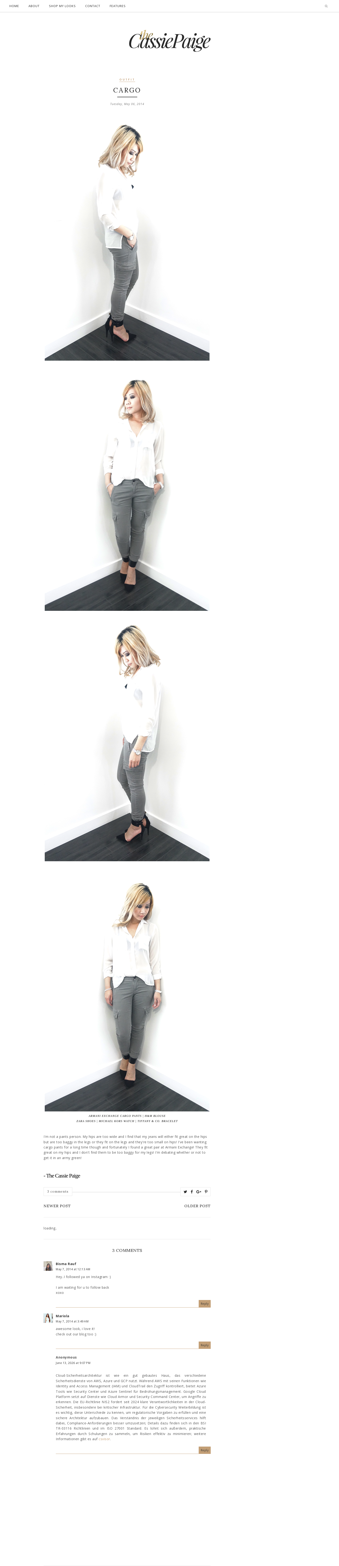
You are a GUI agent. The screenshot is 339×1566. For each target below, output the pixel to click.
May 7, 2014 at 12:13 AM (73, 1269)
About (34, 6)
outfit (127, 80)
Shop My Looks (62, 6)
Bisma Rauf (66, 1264)
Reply (205, 1304)
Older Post (197, 1205)
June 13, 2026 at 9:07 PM (73, 1363)
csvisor (104, 1439)
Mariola (62, 1316)
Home (14, 6)
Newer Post (57, 1205)
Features (118, 6)
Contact (92, 6)
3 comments (58, 1191)
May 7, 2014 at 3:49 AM (72, 1321)
